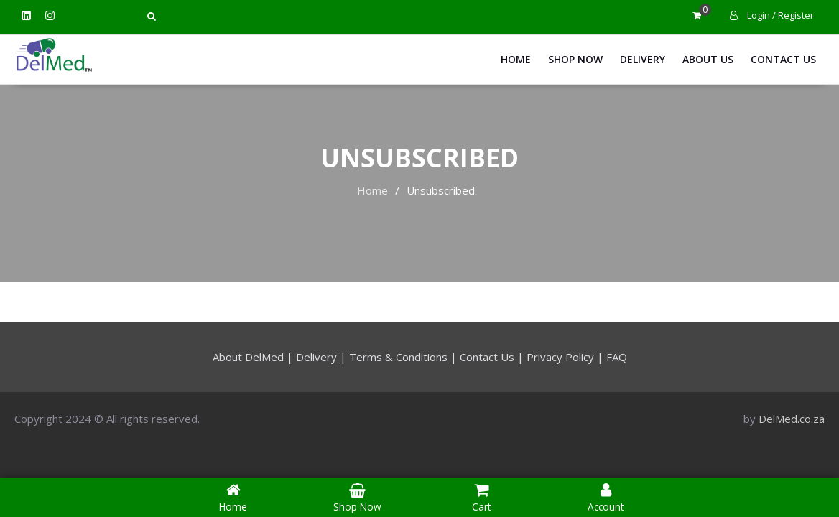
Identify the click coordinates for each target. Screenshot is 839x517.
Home (516, 59)
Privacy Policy (560, 357)
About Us (707, 59)
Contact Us (783, 59)
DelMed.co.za (792, 418)
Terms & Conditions (398, 357)
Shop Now (575, 59)
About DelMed (248, 357)
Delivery (642, 59)
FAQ (616, 357)
